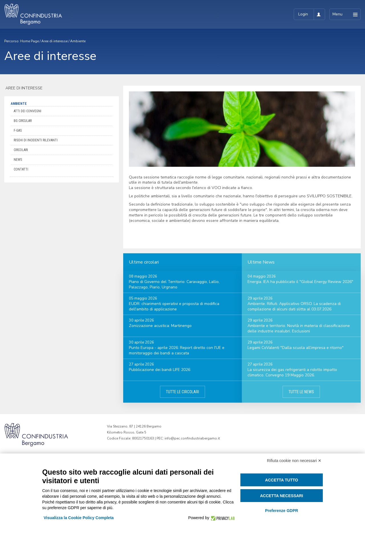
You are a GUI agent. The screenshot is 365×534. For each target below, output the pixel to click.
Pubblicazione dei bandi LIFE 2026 (159, 369)
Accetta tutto (281, 480)
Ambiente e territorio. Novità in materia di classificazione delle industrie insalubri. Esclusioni (299, 328)
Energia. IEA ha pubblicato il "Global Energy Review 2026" (300, 281)
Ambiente (78, 41)
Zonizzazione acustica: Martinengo (160, 325)
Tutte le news (301, 392)
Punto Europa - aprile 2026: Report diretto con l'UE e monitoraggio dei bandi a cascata (176, 350)
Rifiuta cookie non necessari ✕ (294, 460)
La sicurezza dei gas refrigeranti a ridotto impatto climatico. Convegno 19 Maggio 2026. (292, 372)
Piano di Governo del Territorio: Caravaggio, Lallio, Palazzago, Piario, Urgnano (174, 284)
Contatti (21, 169)
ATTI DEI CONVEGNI (27, 111)
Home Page (29, 41)
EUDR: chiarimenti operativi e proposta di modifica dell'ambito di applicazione (174, 306)
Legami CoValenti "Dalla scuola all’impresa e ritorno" (296, 347)
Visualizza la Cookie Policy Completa (79, 517)
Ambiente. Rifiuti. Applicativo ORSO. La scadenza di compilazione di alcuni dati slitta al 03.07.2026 (294, 306)
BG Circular (23, 121)
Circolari (21, 150)
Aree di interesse (54, 41)
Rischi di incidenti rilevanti (36, 140)
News (18, 160)
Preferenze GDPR (281, 510)
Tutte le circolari (182, 392)
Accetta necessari (281, 495)
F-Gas (18, 131)
